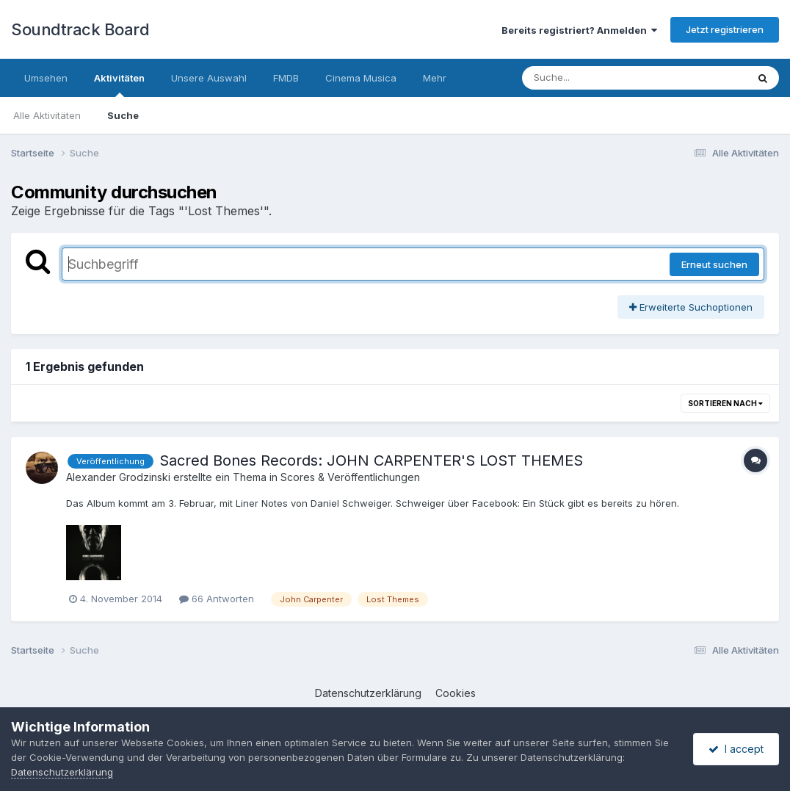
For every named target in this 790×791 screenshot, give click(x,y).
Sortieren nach (725, 403)
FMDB (286, 78)
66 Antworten (216, 598)
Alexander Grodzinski (118, 477)
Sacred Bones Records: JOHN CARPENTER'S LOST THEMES (371, 460)
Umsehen (46, 78)
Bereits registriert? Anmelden (579, 30)
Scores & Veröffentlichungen (350, 477)
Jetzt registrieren (725, 29)
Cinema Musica (360, 78)
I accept (736, 749)
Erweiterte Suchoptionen (691, 307)
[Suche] (604, 78)
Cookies (455, 693)
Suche (123, 115)
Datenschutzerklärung (368, 693)
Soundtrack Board (80, 29)
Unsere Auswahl (209, 78)
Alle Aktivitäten (47, 115)
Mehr (434, 78)
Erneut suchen (714, 264)
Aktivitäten (119, 84)
